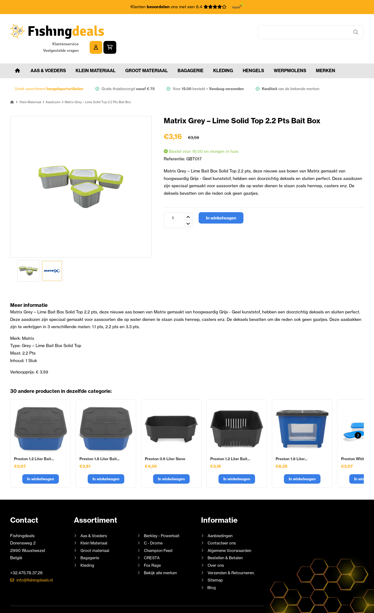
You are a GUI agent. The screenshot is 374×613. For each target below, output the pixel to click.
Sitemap (215, 565)
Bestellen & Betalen (227, 542)
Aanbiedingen (221, 520)
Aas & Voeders (48, 55)
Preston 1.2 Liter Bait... (34, 444)
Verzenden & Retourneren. (233, 557)
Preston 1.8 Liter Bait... (99, 444)
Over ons (216, 550)
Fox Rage (153, 550)
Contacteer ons (223, 528)
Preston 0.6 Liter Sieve (165, 444)
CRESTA (152, 542)
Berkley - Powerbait (163, 520)
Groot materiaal (146, 55)
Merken (325, 55)
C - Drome (154, 528)
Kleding (223, 55)
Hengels (253, 55)
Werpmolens (290, 55)
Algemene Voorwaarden (231, 535)
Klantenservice (313, 28)
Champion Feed (159, 535)
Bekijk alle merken (161, 557)
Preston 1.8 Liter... (291, 444)
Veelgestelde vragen (308, 34)
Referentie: (175, 143)
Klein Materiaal (96, 55)
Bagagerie (190, 55)
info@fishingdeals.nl (36, 565)
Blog (211, 572)
